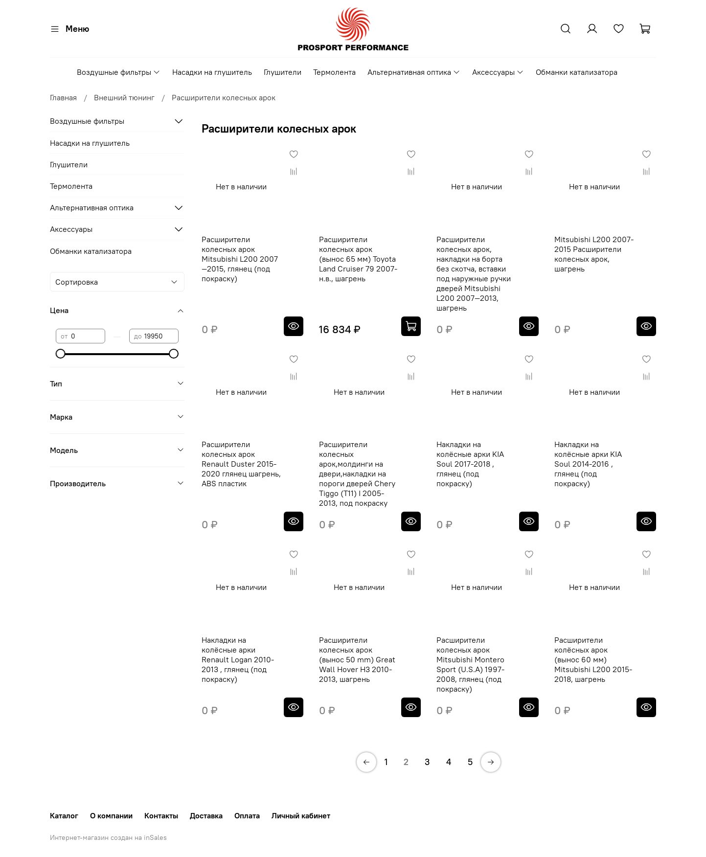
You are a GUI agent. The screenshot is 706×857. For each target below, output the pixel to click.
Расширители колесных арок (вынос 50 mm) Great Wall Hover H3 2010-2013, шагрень (357, 659)
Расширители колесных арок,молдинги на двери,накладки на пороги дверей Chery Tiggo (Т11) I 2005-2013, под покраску (357, 473)
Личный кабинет (301, 815)
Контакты (161, 815)
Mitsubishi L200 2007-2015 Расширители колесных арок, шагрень (594, 253)
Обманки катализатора (576, 72)
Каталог (64, 815)
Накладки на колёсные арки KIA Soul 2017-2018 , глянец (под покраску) (470, 463)
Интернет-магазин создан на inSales (108, 837)
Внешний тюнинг (124, 97)
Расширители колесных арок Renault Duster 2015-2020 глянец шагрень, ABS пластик (241, 463)
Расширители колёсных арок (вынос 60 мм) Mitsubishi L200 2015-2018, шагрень (593, 659)
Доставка (206, 815)
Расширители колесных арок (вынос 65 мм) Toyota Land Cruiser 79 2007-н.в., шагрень (358, 258)
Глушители (282, 72)
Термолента (334, 72)
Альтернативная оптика (413, 72)
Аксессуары (498, 72)
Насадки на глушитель (212, 72)
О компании (111, 815)
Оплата (247, 815)
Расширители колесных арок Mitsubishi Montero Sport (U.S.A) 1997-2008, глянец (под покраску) (470, 664)
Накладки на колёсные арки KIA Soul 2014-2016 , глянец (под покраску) (588, 463)
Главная (63, 97)
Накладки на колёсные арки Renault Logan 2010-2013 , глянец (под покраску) (238, 659)
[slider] (60, 353)
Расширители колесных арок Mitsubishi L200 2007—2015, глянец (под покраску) (240, 258)
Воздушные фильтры (118, 72)
